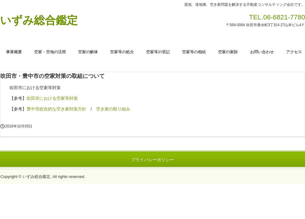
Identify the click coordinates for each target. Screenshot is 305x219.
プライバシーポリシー (152, 160)
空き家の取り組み (113, 108)
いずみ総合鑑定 (39, 20)
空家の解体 (88, 52)
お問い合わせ (262, 52)
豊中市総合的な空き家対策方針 (56, 108)
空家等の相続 (194, 52)
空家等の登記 (158, 52)
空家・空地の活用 (50, 52)
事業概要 (14, 52)
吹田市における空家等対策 (52, 98)
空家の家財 (228, 52)
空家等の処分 (122, 52)
